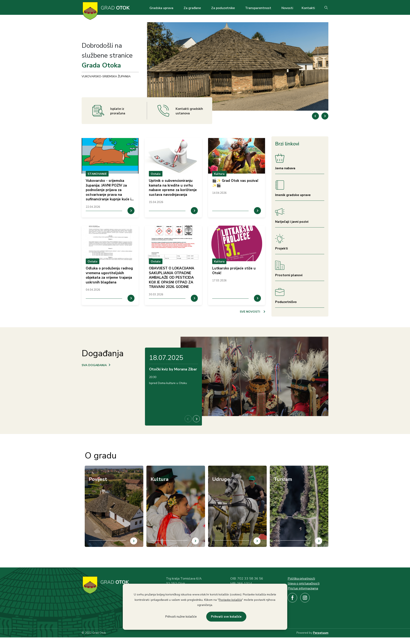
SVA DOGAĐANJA (94, 365)
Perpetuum (320, 633)
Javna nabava (285, 168)
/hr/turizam (277, 468)
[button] (324, 116)
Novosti (287, 8)
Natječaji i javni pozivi (291, 221)
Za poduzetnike (223, 8)
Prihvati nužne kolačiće (181, 617)
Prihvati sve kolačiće (226, 617)
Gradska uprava (161, 8)
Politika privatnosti (301, 578)
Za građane (192, 8)
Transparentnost (258, 8)
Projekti (281, 248)
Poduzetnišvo (286, 302)
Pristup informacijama (303, 588)
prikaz (110, 177)
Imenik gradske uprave (293, 195)
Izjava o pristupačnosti (304, 583)
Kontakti (308, 8)
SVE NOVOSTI (250, 312)
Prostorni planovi (288, 275)
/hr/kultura (153, 468)
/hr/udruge (215, 468)
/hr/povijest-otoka (97, 468)
